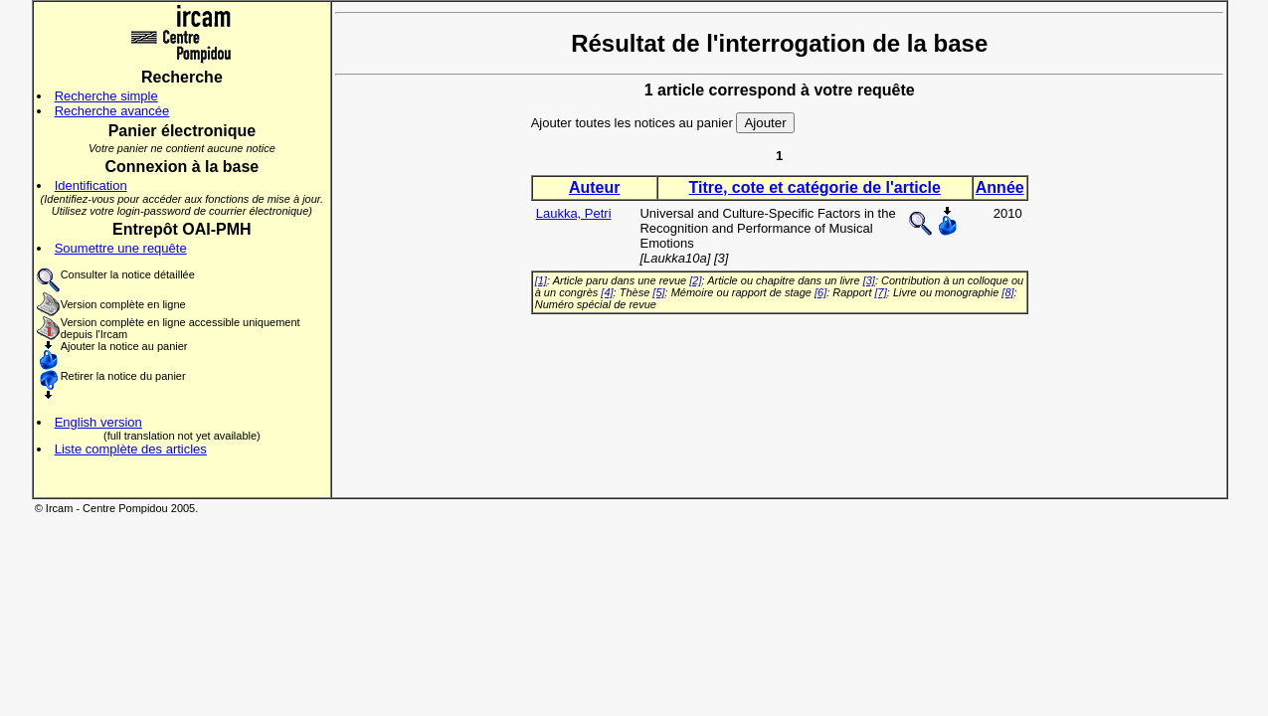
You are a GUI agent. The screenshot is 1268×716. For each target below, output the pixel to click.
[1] (541, 280)
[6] (820, 292)
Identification (91, 185)
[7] (881, 292)
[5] (658, 292)
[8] (1007, 292)
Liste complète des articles (131, 449)
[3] (869, 280)
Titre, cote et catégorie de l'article (815, 187)
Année (1000, 187)
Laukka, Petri (574, 213)
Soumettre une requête (121, 248)
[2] (695, 280)
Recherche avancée (112, 110)
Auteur (595, 187)
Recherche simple (106, 96)
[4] (607, 292)
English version (98, 422)
